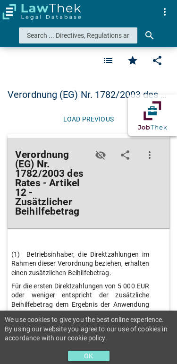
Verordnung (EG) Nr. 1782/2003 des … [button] (87, 94)
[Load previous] (88, 119)
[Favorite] (108, 60)
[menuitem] (164, 11)
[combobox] (78, 35)
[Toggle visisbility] (100, 155)
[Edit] (157, 60)
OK (88, 356)
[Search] (149, 35)
